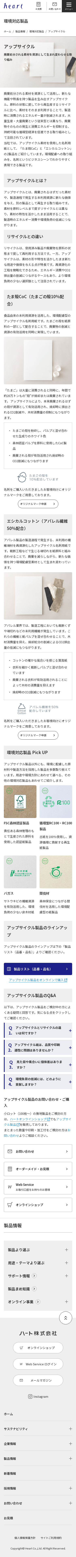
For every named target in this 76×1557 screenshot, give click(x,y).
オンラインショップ (29, 1205)
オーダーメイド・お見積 (32, 1169)
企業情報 (10, 1444)
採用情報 (10, 1488)
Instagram (40, 1396)
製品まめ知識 (19, 1288)
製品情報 (20, 31)
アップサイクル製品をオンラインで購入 (38, 980)
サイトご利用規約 (51, 1538)
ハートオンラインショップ (30, 1119)
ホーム (7, 31)
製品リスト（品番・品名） (33, 969)
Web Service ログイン (41, 1364)
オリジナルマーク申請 (33, 504)
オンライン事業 (20, 1301)
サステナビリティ (16, 1429)
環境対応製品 (36, 31)
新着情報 (10, 1473)
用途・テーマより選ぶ (26, 1262)
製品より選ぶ (19, 1249)
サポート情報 (19, 1275)
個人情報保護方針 (24, 1538)
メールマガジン (41, 1380)
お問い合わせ (55, 8)
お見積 (38, 8)
